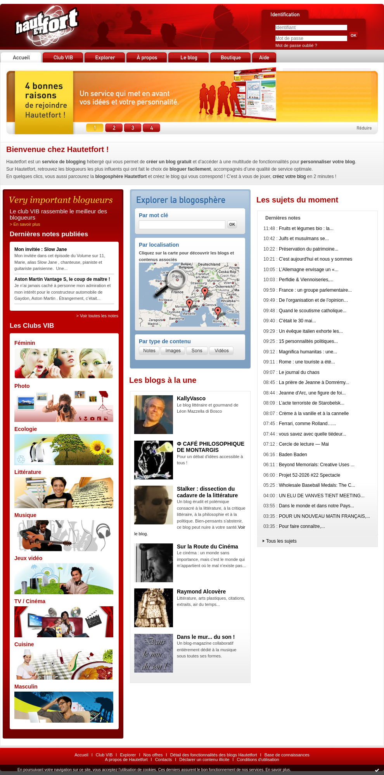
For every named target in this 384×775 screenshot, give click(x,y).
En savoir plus (277, 770)
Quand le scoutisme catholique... (312, 310)
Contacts (163, 759)
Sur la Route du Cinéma (207, 546)
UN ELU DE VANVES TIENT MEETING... (322, 495)
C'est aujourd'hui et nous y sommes (315, 259)
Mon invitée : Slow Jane (40, 249)
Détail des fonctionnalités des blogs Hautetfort (213, 755)
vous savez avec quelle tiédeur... (312, 434)
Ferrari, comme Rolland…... (307, 423)
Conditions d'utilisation (258, 759)
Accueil (81, 755)
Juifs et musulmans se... (304, 238)
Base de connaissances (287, 755)
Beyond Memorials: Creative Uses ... (317, 464)
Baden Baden (293, 454)
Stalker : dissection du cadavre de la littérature (207, 492)
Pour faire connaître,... (302, 526)
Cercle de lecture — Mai (304, 444)
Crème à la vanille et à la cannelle (314, 413)
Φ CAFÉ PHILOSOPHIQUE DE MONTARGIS (210, 447)
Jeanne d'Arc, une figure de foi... (312, 393)
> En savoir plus (25, 224)
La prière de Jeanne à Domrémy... (314, 382)
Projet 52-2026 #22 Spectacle (309, 475)
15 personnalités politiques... (308, 341)
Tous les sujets (281, 541)
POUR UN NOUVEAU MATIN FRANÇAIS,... (324, 516)
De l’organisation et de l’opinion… (313, 300)
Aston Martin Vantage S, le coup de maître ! (62, 279)
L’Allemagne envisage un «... (308, 269)
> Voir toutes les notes (97, 315)
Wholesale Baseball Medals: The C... (317, 485)
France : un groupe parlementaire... (315, 290)
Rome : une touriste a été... (307, 362)
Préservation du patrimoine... (308, 249)
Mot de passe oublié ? (296, 45)
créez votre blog (289, 176)
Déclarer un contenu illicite (204, 759)
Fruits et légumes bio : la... (306, 228)
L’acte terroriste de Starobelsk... (311, 403)
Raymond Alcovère (201, 591)
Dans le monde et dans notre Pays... (316, 506)
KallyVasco (191, 398)
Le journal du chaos (299, 372)
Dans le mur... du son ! (206, 637)
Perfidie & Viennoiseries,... (306, 279)
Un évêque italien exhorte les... (311, 331)
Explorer (128, 755)
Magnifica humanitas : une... (308, 352)
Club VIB (104, 755)
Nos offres (153, 755)
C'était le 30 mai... (297, 320)
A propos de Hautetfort (126, 759)
